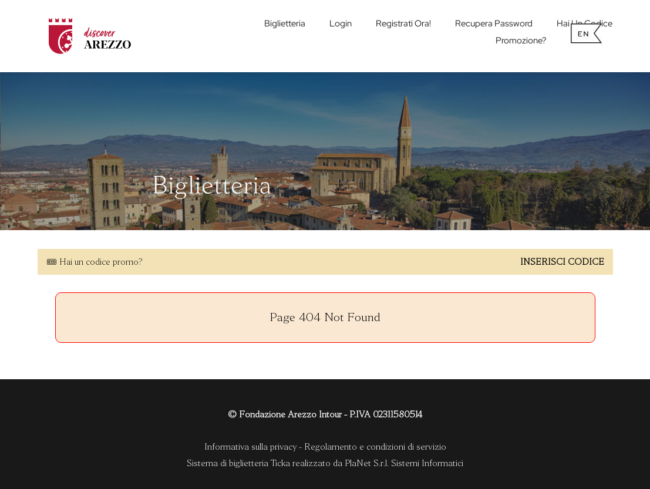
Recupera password (494, 23)
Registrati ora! (403, 23)
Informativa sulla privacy (250, 446)
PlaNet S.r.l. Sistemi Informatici (404, 463)
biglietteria (284, 23)
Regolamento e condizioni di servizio (375, 446)
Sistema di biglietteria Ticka (238, 463)
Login (340, 23)
